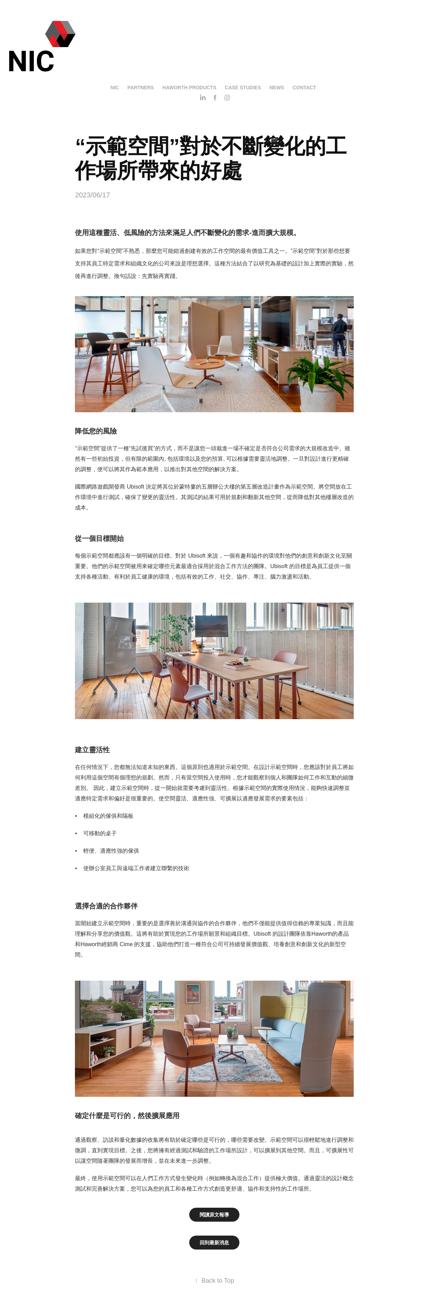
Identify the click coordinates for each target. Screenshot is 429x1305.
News (276, 87)
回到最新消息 (214, 1242)
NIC (114, 87)
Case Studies (243, 87)
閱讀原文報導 (214, 1214)
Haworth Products (189, 87)
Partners (141, 87)
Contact (304, 87)
